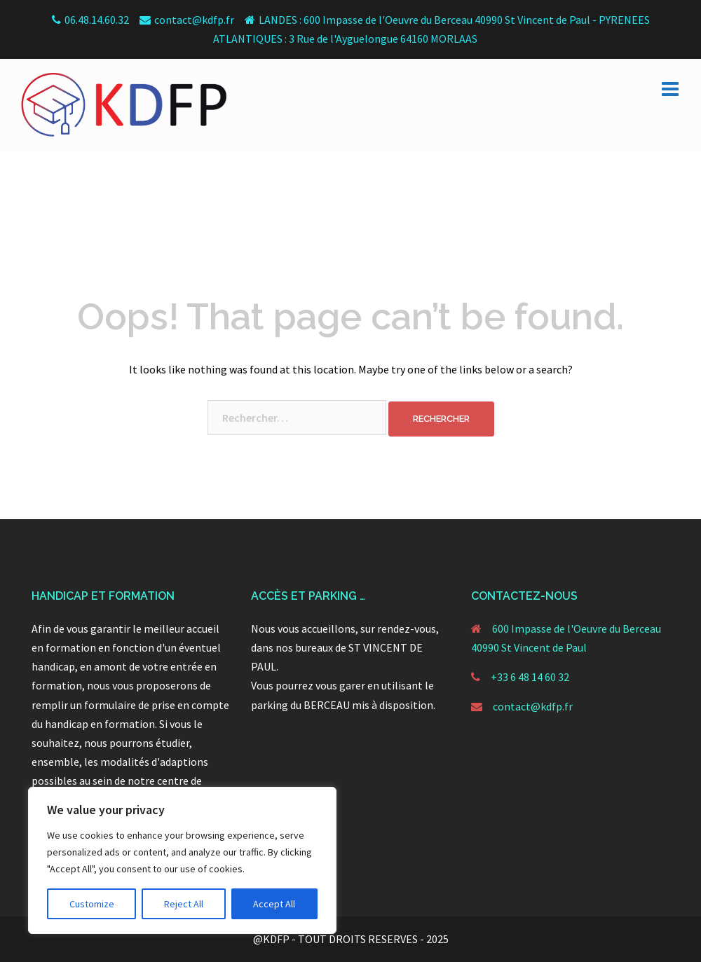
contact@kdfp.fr (533, 706)
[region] (182, 860)
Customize (91, 904)
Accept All (274, 904)
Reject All (183, 904)
